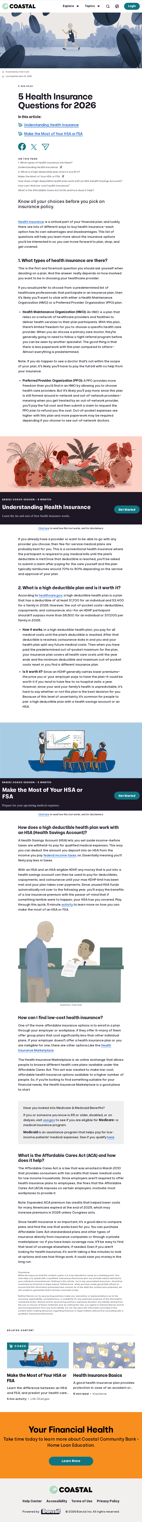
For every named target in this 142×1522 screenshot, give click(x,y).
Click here (43, 528)
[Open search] (108, 6)
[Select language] (117, 6)
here (110, 1137)
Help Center (32, 1501)
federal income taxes (60, 855)
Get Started (127, 509)
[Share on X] (33, 147)
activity (67, 904)
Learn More (71, 1461)
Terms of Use (81, 1501)
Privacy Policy (108, 1501)
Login (132, 6)
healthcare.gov (50, 595)
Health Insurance (31, 221)
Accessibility (56, 1501)
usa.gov (49, 1120)
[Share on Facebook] (22, 147)
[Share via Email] (45, 147)
